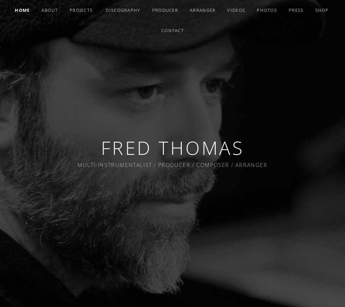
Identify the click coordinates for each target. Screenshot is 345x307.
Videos (236, 10)
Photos (267, 10)
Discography (123, 10)
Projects (81, 10)
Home (22, 10)
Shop (322, 10)
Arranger (202, 10)
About (49, 10)
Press (296, 10)
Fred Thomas (172, 147)
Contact (172, 30)
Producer (165, 10)
